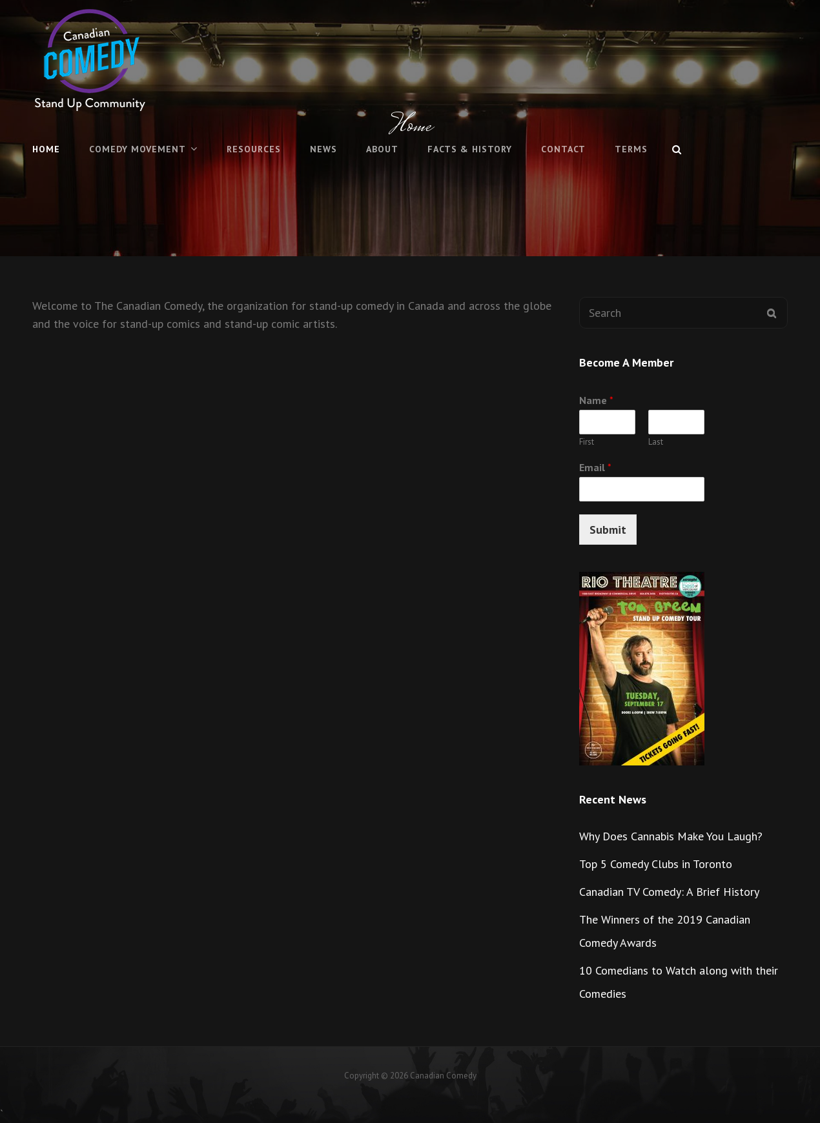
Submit (607, 529)
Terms (631, 149)
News (323, 149)
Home (46, 149)
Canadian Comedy (443, 1075)
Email (595, 467)
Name (596, 400)
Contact (563, 149)
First (586, 442)
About (382, 149)
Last (655, 442)
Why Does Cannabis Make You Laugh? (671, 836)
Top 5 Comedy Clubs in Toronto (655, 863)
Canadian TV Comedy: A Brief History (669, 891)
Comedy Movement (137, 149)
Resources (254, 149)
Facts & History (469, 149)
